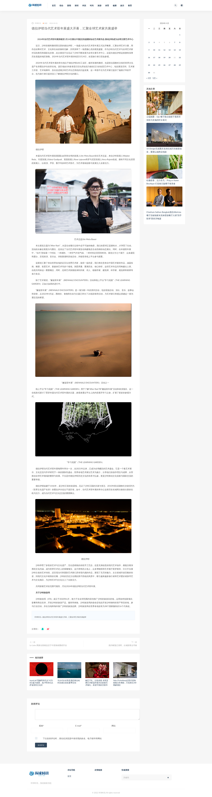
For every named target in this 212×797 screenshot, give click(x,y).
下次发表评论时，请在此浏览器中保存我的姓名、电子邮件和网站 (72, 738)
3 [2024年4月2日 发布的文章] (154, 42)
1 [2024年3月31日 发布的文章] (179, 35)
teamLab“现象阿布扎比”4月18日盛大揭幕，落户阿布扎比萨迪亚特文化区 (41, 682)
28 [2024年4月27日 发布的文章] (175, 65)
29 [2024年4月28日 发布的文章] (180, 65)
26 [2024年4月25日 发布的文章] (164, 65)
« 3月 (148, 78)
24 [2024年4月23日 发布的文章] (154, 65)
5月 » (155, 78)
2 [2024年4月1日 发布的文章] (149, 42)
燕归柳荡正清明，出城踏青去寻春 (123, 645)
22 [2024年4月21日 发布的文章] (180, 57)
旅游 (45, 23)
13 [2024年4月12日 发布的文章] (169, 50)
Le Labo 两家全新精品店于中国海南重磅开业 (48, 645)
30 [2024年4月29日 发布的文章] (149, 73)
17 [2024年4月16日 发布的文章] (154, 57)
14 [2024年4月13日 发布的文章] (175, 50)
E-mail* (78, 725)
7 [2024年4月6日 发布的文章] (174, 42)
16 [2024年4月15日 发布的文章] (149, 57)
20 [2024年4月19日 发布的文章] (169, 57)
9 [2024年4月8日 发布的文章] (149, 50)
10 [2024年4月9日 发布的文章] (154, 50)
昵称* (41, 725)
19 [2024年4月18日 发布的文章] (164, 57)
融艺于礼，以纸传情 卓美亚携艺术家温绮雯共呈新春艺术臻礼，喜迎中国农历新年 (96, 682)
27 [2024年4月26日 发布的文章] (169, 65)
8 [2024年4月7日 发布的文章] (179, 42)
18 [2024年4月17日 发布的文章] (159, 57)
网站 (114, 725)
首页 (69, 776)
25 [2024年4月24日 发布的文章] (159, 65)
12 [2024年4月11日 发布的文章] (164, 50)
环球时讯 (36, 23)
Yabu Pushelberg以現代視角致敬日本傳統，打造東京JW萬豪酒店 (124, 682)
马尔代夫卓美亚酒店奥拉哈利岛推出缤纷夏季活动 (68, 681)
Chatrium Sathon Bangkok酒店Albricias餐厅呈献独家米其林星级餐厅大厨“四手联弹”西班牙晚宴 (164, 215)
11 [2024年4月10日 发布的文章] (159, 50)
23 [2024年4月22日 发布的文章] (149, 65)
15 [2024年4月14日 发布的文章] (180, 50)
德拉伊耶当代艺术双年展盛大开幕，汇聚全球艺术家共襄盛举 (64, 617)
